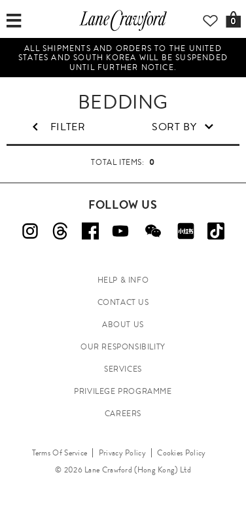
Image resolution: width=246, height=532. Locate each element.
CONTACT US (123, 302)
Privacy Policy (122, 453)
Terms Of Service (60, 453)
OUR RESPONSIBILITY (123, 347)
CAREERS (123, 413)
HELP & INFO (123, 280)
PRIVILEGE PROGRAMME (122, 391)
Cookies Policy (181, 453)
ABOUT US (123, 324)
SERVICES (123, 369)
